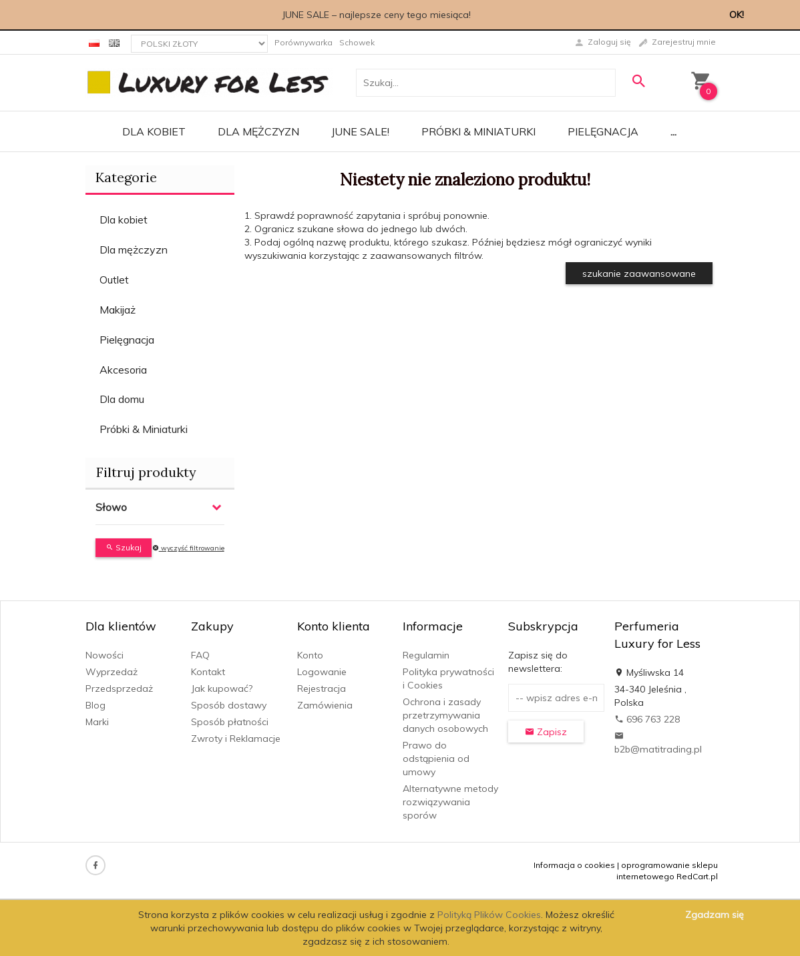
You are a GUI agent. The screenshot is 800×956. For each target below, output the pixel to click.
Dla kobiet (154, 131)
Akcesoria (123, 369)
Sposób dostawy (228, 705)
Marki (97, 722)
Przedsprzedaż (119, 688)
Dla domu (121, 399)
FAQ (200, 655)
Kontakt (208, 672)
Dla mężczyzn (258, 131)
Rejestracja (321, 688)
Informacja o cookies (574, 865)
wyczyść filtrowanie (188, 548)
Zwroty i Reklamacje (235, 739)
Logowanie (322, 672)
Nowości (104, 655)
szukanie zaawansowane (639, 274)
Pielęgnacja (603, 131)
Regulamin (426, 655)
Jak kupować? (221, 688)
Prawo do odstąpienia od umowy (436, 758)
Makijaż (117, 309)
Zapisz (546, 732)
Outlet (114, 279)
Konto (310, 655)
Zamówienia (325, 705)
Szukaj (124, 547)
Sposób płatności (229, 722)
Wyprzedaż (111, 672)
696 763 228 (647, 719)
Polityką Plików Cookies (489, 915)
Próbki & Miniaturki (478, 131)
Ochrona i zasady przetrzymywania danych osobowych (445, 715)
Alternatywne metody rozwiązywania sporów (450, 802)
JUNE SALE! (360, 131)
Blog (95, 705)
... (673, 131)
